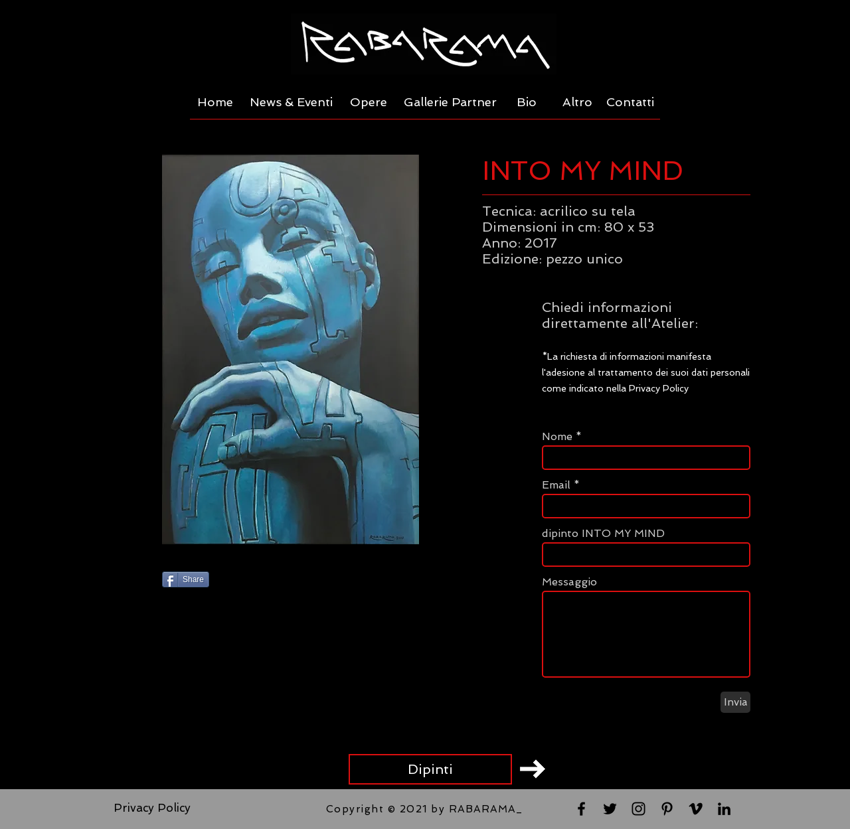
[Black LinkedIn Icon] (724, 809)
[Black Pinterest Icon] (667, 809)
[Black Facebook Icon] (581, 809)
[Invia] (735, 702)
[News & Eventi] (291, 102)
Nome (557, 436)
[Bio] (526, 102)
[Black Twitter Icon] (610, 809)
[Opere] (368, 102)
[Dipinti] (430, 769)
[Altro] (577, 102)
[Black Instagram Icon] (638, 809)
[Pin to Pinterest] (339, 580)
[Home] (215, 102)
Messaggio (569, 582)
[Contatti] (630, 102)
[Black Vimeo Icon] (696, 809)
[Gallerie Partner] (450, 102)
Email (556, 485)
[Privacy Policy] (152, 808)
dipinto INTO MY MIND (603, 533)
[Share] (185, 579)
